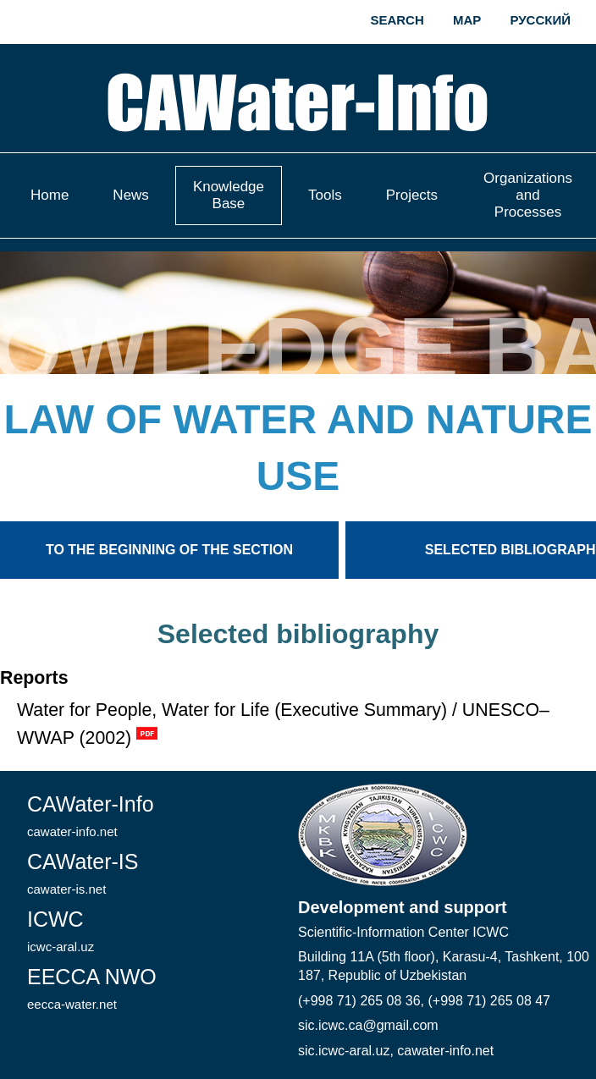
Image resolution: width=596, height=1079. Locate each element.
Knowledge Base (228, 195)
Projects (412, 195)
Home (49, 195)
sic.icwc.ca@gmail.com (368, 1025)
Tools (325, 195)
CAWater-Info (90, 815)
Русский (540, 20)
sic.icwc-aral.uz (343, 1050)
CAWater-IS (83, 873)
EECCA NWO (92, 988)
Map (467, 20)
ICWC (60, 930)
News (131, 195)
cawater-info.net (445, 1050)
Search (396, 20)
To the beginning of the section (169, 549)
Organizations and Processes (527, 195)
